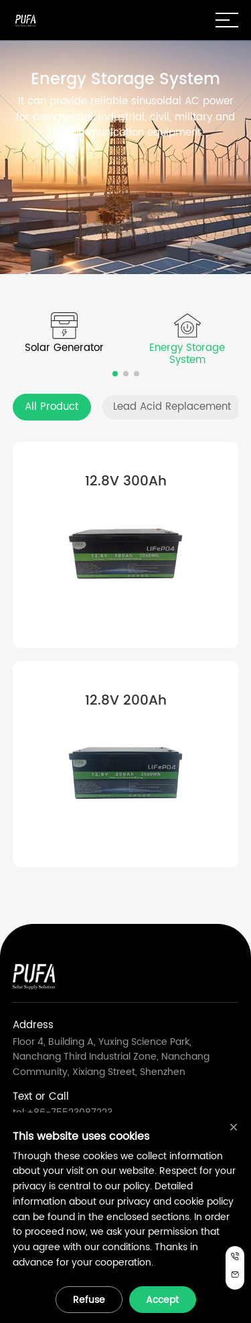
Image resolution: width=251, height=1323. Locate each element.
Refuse (89, 1300)
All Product (51, 406)
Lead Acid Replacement (172, 406)
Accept (162, 1300)
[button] (115, 373)
